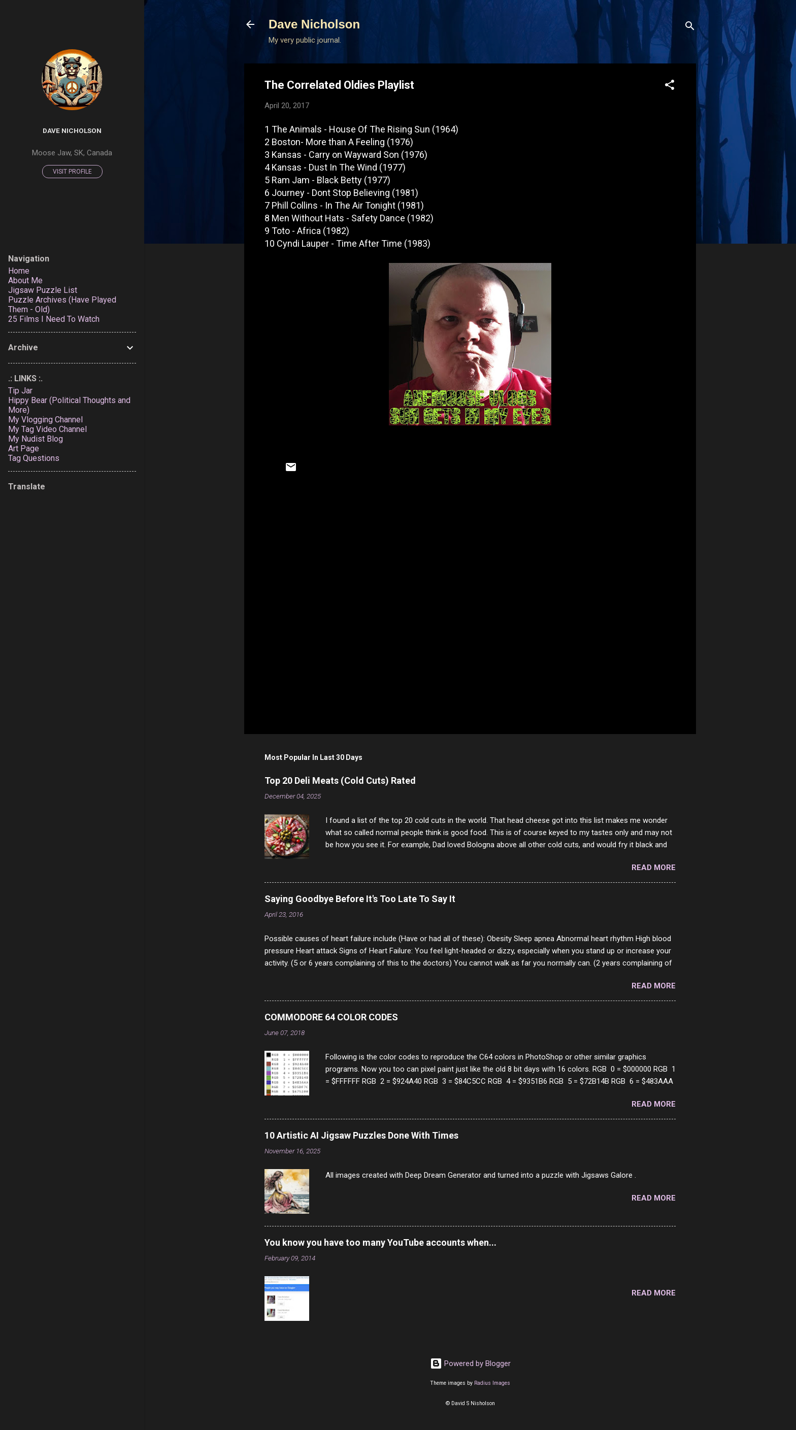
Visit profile (72, 171)
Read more (654, 867)
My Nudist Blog (35, 439)
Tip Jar (20, 390)
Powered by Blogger (470, 1363)
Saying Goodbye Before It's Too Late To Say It (359, 898)
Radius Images (492, 1383)
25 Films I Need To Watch (54, 319)
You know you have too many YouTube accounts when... (380, 1242)
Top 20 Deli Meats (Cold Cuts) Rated (340, 780)
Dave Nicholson (314, 24)
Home (18, 271)
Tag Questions (33, 458)
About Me (25, 280)
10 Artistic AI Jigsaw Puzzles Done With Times (361, 1135)
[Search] (690, 27)
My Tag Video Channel (47, 429)
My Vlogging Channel (45, 419)
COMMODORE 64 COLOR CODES (331, 1017)
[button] (670, 86)
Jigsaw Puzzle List (42, 290)
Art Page (23, 448)
